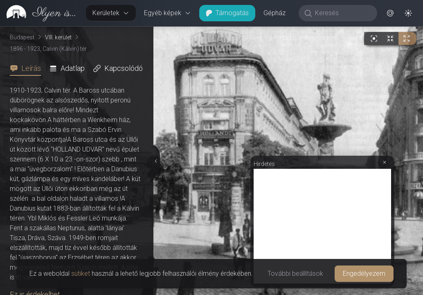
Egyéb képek (167, 13)
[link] (39, 13)
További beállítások (295, 273)
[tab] (28, 68)
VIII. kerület (58, 37)
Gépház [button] (274, 13)
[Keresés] (342, 13)
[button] (390, 13)
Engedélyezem (364, 273)
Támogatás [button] (227, 13)
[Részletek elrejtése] (155, 161)
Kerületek (110, 13)
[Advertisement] (322, 226)
